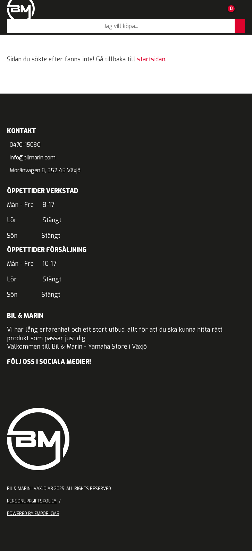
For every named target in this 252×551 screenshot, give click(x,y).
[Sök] (121, 26)
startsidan (151, 59)
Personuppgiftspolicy (32, 501)
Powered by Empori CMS (33, 513)
